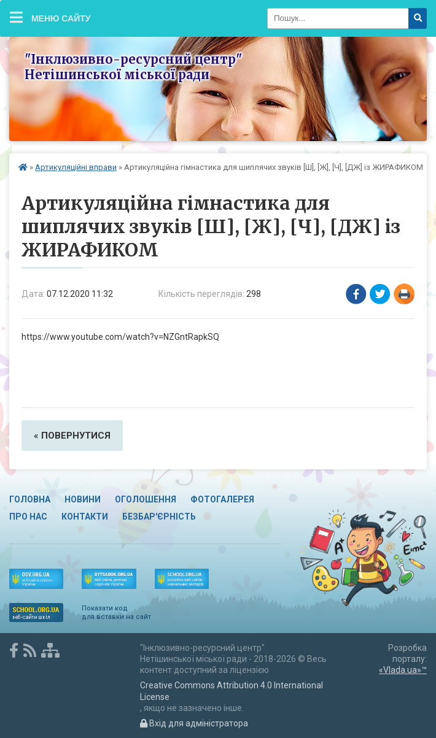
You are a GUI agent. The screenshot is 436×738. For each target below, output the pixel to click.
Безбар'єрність (159, 516)
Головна (29, 499)
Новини (82, 499)
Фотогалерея (222, 499)
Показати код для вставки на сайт (116, 612)
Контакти (84, 516)
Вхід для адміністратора (194, 723)
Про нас (28, 516)
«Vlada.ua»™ (403, 670)
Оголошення (145, 499)
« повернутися (72, 435)
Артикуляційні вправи (76, 167)
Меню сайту (50, 17)
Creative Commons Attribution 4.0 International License (231, 690)
